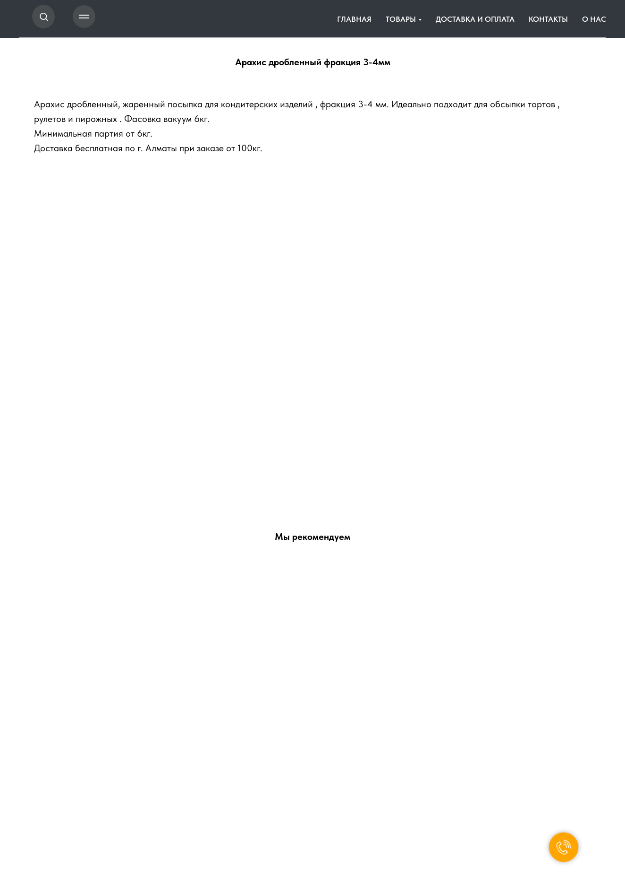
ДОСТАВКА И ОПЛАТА (475, 19)
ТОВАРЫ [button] (401, 19)
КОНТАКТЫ (548, 19)
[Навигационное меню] (84, 16)
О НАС (594, 19)
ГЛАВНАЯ (354, 19)
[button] (43, 16)
